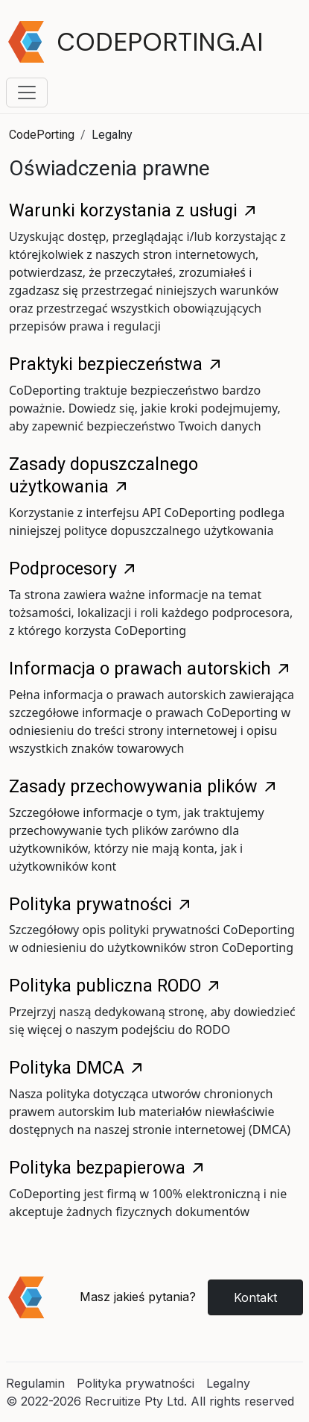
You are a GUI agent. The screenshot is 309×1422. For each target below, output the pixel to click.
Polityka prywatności (101, 904)
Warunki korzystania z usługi (133, 210)
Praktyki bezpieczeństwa (116, 364)
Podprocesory (73, 568)
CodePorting (41, 135)
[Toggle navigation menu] (27, 92)
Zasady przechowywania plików (143, 786)
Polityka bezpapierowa (107, 1167)
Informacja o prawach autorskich (150, 668)
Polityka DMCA (77, 1067)
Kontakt (255, 1297)
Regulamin (35, 1383)
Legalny (228, 1383)
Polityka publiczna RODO (115, 985)
